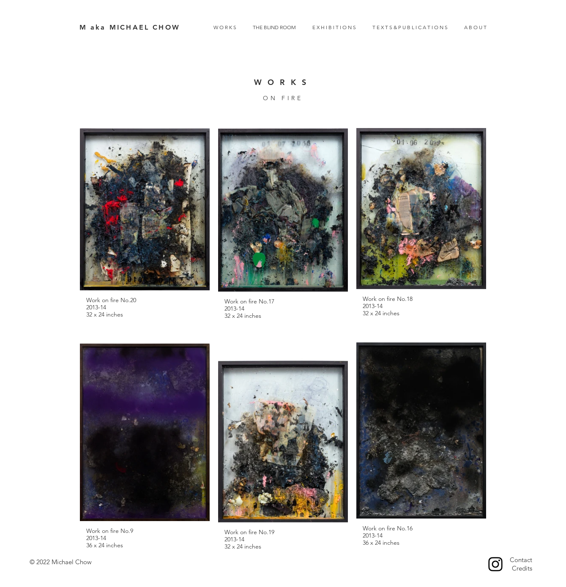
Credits (522, 568)
